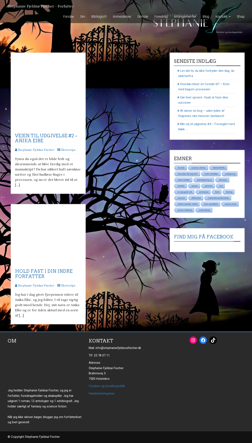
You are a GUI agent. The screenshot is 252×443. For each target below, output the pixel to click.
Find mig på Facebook (204, 236)
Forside (68, 16)
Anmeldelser (122, 16)
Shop (241, 16)
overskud (203, 192)
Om (82, 16)
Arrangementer (185, 16)
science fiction (199, 167)
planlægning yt (204, 180)
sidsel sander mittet (188, 204)
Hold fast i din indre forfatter (44, 273)
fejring (229, 192)
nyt (220, 186)
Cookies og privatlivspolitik (107, 386)
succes (181, 198)
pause (195, 186)
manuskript (204, 210)
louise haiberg (185, 210)
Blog (206, 16)
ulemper (223, 180)
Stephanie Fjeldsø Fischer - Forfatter (41, 6)
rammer (209, 186)
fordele (181, 186)
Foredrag (161, 16)
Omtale (143, 16)
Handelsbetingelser (102, 393)
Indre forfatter (211, 173)
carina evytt (230, 204)
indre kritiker (184, 180)
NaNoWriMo (219, 167)
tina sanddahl (211, 204)
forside (181, 167)
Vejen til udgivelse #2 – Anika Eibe (46, 138)
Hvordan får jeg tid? (188, 173)
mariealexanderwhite (218, 198)
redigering (230, 173)
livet (217, 192)
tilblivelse (196, 198)
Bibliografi (99, 16)
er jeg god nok (185, 192)
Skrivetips (68, 150)
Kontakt (223, 16)
